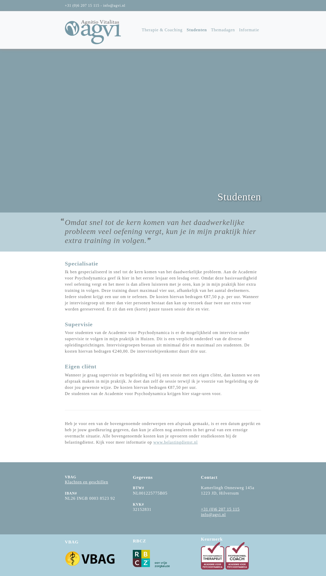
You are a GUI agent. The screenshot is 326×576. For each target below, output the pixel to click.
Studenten (197, 30)
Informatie (249, 30)
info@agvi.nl (213, 514)
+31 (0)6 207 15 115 (220, 509)
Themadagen (223, 30)
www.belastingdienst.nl (175, 442)
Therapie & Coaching (162, 30)
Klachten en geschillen (86, 482)
